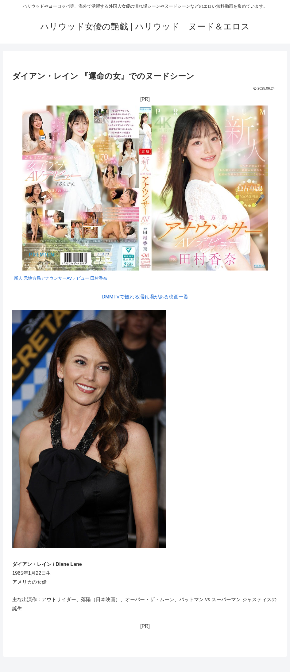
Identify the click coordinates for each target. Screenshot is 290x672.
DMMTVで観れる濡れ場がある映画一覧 (145, 296)
